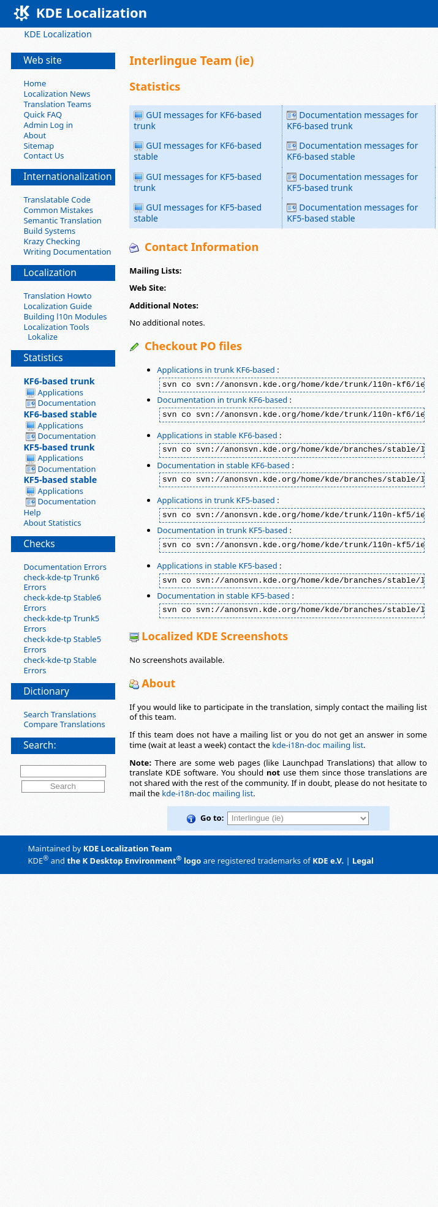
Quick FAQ (42, 114)
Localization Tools (56, 326)
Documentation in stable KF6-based (223, 465)
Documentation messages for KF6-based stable (352, 151)
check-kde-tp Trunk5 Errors (61, 623)
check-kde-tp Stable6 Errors (62, 602)
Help (31, 512)
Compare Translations (64, 724)
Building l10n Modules (65, 316)
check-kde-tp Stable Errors (59, 665)
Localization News (56, 93)
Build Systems (49, 230)
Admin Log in (48, 124)
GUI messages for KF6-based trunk (198, 120)
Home (34, 83)
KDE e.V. (328, 860)
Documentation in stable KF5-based (223, 595)
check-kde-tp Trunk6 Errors (61, 582)
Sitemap (38, 145)
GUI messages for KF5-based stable (198, 212)
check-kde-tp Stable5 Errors (62, 644)
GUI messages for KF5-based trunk (198, 182)
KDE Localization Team (127, 848)
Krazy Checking (51, 241)
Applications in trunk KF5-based (216, 500)
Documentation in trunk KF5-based (222, 530)
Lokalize (40, 336)
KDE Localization (57, 34)
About (34, 135)
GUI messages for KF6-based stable (198, 151)
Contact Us (43, 155)
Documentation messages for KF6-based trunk (352, 120)
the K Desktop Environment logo (134, 860)
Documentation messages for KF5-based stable (352, 212)
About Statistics (52, 522)
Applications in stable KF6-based (217, 435)
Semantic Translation (62, 220)
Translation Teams (57, 104)
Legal (363, 860)
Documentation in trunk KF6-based (222, 399)
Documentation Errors (65, 566)
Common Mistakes (58, 209)
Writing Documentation (67, 251)
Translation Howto (57, 295)
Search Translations (59, 714)
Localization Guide (57, 306)
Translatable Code (56, 199)
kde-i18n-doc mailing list (317, 744)
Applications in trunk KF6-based (216, 369)
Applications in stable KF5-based (217, 565)
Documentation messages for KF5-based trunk (352, 182)
